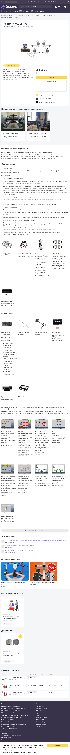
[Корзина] (66, 6)
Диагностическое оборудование (11, 706)
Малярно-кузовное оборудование (11, 717)
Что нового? (5, 742)
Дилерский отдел (41, 724)
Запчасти (4, 733)
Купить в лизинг (51, 86)
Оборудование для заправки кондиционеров (15, 708)
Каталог (4, 11)
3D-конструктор (37, 11)
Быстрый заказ (51, 81)
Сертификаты (40, 713)
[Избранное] (60, 6)
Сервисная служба (41, 708)
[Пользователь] (55, 6)
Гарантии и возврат (41, 717)
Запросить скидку (51, 90)
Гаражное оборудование (9, 722)
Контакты (39, 726)
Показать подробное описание (35, 531)
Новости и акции (41, 719)
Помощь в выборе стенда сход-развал (13, 582)
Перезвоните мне (11, 2)
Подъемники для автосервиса (10, 710)
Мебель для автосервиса (9, 726)
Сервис (57, 2)
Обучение (39, 710)
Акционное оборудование (9, 728)
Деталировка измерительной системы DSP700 (19, 545)
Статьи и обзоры (41, 722)
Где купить (64, 2)
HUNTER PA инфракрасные (9, 17)
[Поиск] (35, 6)
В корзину (51, 77)
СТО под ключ (24, 11)
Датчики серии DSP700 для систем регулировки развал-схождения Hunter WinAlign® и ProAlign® (35, 540)
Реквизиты (39, 715)
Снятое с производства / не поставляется (14, 731)
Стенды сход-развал (22, 15)
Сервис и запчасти (10, 133)
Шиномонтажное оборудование (11, 713)
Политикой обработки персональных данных (19, 752)
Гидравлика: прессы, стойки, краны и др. (13, 724)
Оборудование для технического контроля (14, 715)
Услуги (3, 740)
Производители (6, 737)
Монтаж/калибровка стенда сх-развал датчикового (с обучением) (12, 617)
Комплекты (13, 11)
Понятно (57, 745)
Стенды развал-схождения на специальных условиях (43, 583)
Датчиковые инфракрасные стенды (42, 15)
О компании (39, 704)
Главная (3, 15)
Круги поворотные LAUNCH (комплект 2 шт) (11, 654)
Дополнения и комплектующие (11, 735)
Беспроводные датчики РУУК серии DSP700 (19, 550)
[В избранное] (14, 624)
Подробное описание (10, 79)
